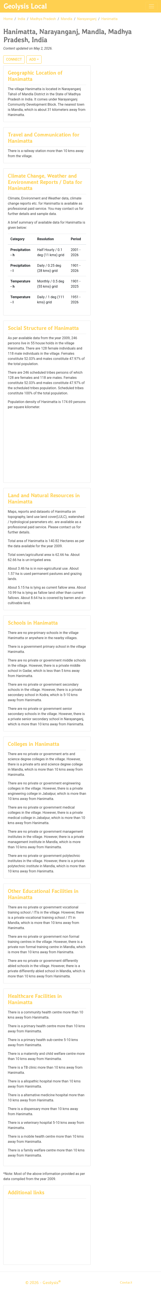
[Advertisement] (47, 445)
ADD (32, 59)
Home (8, 19)
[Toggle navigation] (151, 6)
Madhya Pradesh (43, 19)
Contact (126, 1282)
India (21, 19)
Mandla (66, 19)
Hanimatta (109, 19)
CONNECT (14, 59)
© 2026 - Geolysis (43, 1282)
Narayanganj (87, 19)
